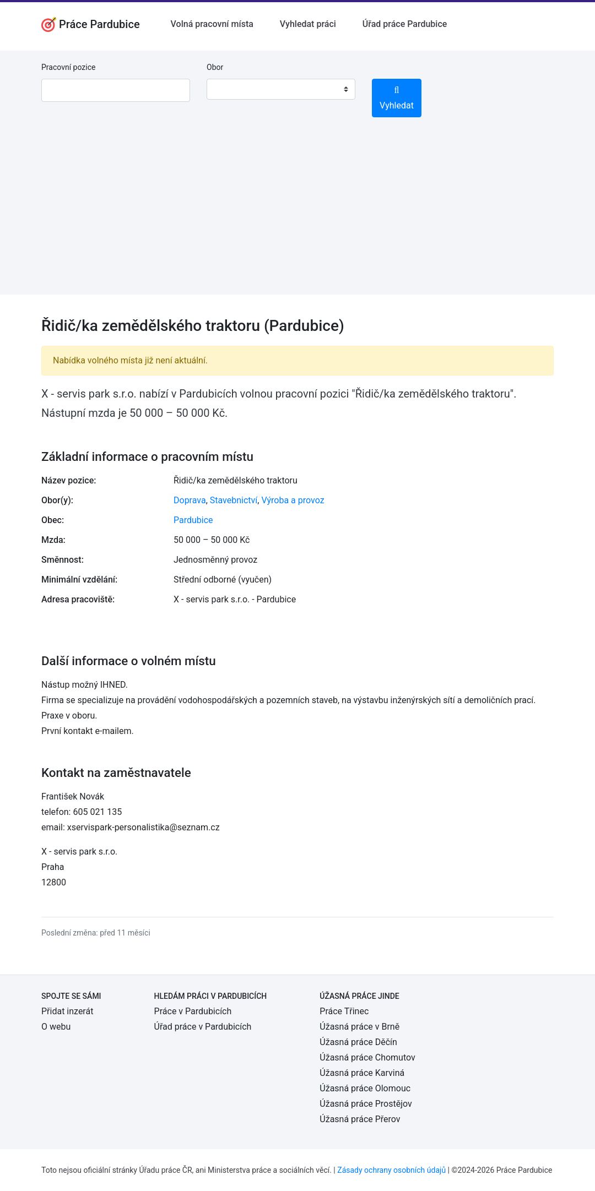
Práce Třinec (344, 1011)
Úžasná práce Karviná (362, 1073)
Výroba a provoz (292, 500)
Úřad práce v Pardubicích (203, 1026)
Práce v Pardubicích (193, 1011)
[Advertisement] (297, 217)
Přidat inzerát (67, 1011)
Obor (215, 67)
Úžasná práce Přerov (360, 1119)
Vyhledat (397, 98)
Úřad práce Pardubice (405, 24)
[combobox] (281, 89)
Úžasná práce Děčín (358, 1042)
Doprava (190, 500)
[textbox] (229, 89)
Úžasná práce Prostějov (366, 1103)
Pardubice (193, 520)
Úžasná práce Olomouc (365, 1088)
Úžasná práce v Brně (359, 1026)
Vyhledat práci (308, 24)
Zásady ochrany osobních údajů (391, 1170)
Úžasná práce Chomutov (367, 1057)
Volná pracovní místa (212, 24)
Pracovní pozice (68, 67)
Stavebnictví (233, 500)
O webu (56, 1026)
